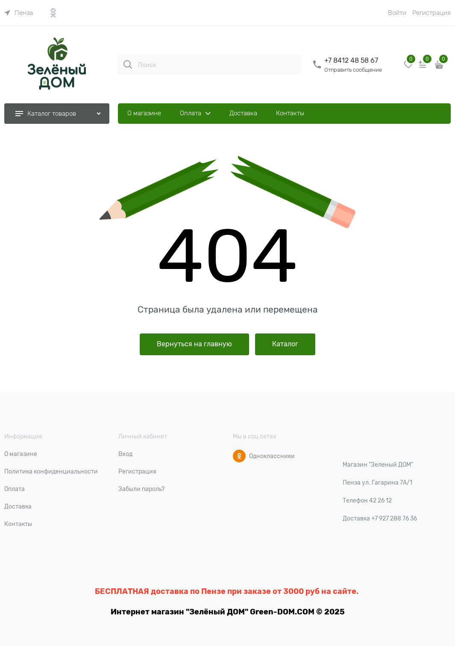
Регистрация (431, 12)
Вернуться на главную (194, 344)
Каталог (285, 344)
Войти (397, 12)
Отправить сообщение (353, 70)
